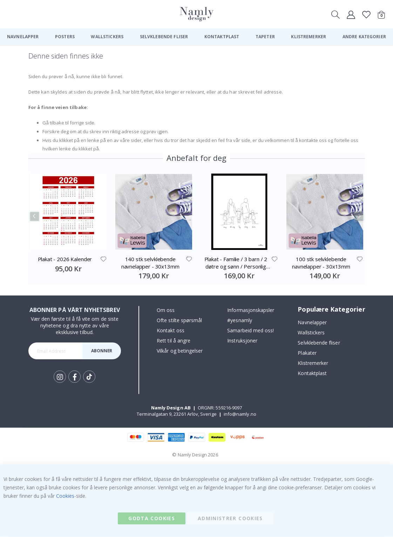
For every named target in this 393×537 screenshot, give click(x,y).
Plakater (307, 353)
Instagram (60, 377)
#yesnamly (239, 320)
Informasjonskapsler (250, 310)
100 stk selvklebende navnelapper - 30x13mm (321, 263)
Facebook (74, 377)
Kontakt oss (170, 330)
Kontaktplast (312, 373)
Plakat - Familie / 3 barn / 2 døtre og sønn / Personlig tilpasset (235, 263)
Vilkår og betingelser (180, 351)
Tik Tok (89, 377)
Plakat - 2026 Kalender (65, 259)
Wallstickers (311, 332)
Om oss (166, 310)
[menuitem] (23, 36)
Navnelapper (312, 322)
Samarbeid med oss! (250, 330)
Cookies (65, 496)
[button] (103, 259)
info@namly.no (240, 414)
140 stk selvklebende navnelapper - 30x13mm (150, 263)
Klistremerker (313, 363)
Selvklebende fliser (319, 343)
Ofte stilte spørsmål (179, 320)
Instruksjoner (242, 341)
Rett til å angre (173, 341)
